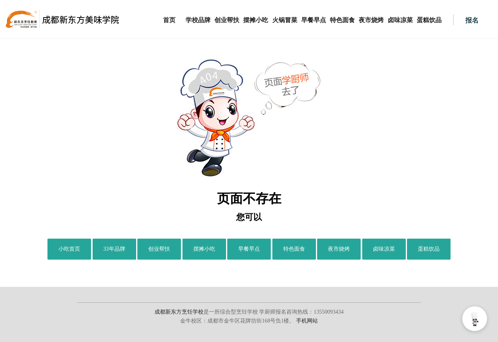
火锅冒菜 (284, 20)
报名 (472, 20)
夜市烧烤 (371, 20)
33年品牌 (114, 249)
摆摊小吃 (255, 20)
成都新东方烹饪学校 (178, 312)
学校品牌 (198, 20)
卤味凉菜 (400, 20)
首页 (169, 20)
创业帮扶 (226, 20)
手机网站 (307, 321)
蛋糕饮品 (429, 20)
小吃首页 (69, 249)
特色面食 (342, 20)
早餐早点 (313, 20)
